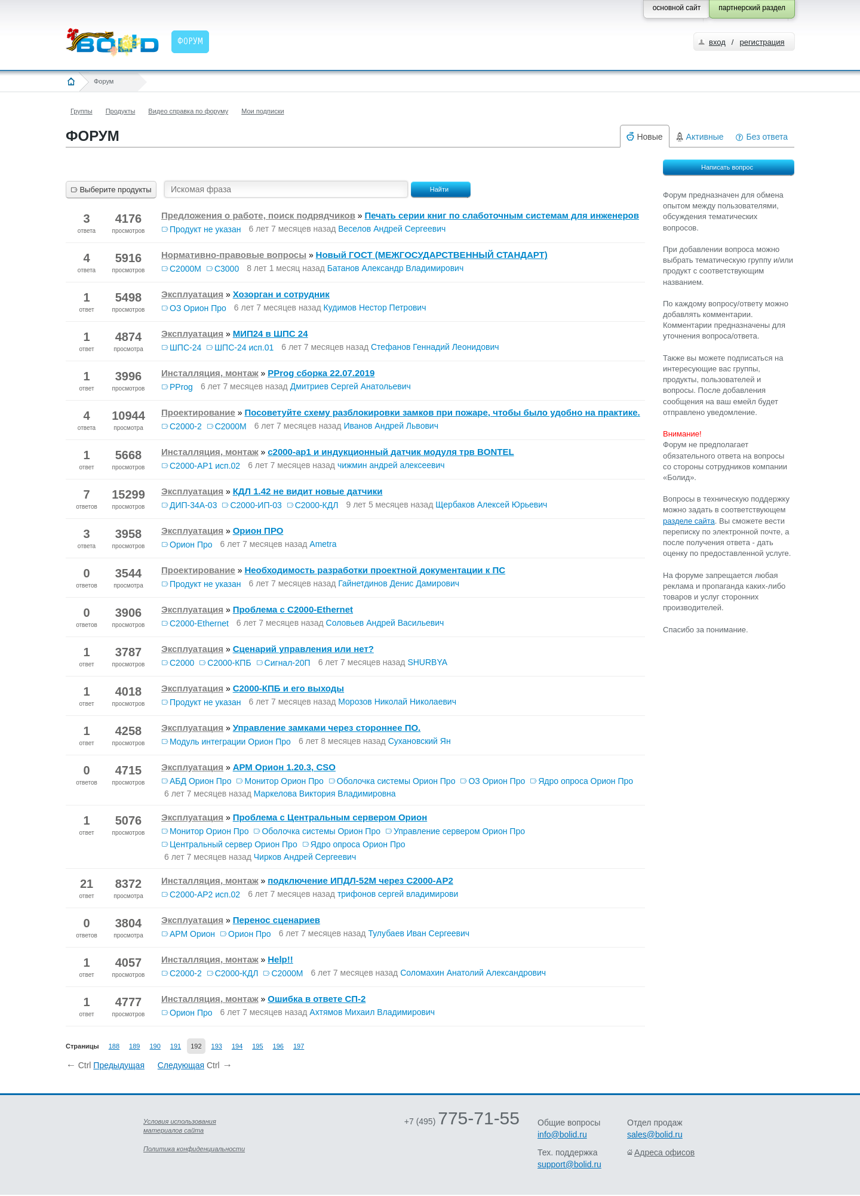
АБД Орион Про (200, 781)
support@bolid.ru (569, 1164)
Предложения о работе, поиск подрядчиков (258, 215)
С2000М (185, 268)
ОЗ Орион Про (198, 308)
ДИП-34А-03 (193, 505)
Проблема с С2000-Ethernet (293, 609)
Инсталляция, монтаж (210, 373)
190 (154, 1046)
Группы (81, 111)
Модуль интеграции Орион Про (230, 741)
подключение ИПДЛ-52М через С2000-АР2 (360, 880)
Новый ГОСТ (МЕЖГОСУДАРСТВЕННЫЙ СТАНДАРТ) (432, 255)
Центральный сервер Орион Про (233, 844)
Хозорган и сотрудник (281, 294)
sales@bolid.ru (655, 1134)
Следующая (181, 1065)
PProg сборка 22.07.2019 (321, 373)
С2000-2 (186, 426)
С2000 (182, 663)
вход (717, 42)
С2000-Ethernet (199, 623)
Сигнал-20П (288, 663)
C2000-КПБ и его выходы (289, 688)
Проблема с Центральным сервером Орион (330, 817)
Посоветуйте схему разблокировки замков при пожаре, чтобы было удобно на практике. (442, 412)
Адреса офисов (664, 1152)
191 (175, 1046)
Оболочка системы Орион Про (396, 781)
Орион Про (191, 544)
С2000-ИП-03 (255, 505)
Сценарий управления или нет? (303, 649)
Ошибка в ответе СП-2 (317, 999)
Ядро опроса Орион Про (585, 781)
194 (237, 1046)
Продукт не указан (205, 229)
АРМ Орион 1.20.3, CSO (284, 767)
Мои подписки (262, 111)
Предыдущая (119, 1065)
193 (216, 1046)
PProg (181, 387)
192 (196, 1046)
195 (257, 1046)
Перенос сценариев (276, 920)
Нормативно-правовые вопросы (233, 255)
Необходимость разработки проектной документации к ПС (374, 570)
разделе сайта (689, 520)
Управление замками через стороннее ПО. (327, 727)
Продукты (121, 111)
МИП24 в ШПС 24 (270, 333)
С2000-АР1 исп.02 (205, 466)
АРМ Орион (192, 934)
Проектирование (198, 412)
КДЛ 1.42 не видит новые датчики (308, 491)
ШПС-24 (185, 347)
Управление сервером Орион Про (459, 831)
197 (298, 1046)
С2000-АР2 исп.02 (205, 894)
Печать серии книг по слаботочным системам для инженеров (501, 215)
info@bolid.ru (562, 1134)
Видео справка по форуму (188, 111)
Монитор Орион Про (283, 781)
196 (278, 1046)
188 (114, 1046)
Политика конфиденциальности (194, 1148)
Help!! (280, 959)
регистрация (761, 42)
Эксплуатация (192, 294)
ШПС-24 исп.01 (244, 347)
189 (134, 1046)
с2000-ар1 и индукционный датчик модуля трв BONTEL (391, 452)
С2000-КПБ (229, 663)
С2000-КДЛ (317, 505)
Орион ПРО (258, 530)
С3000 (226, 268)
